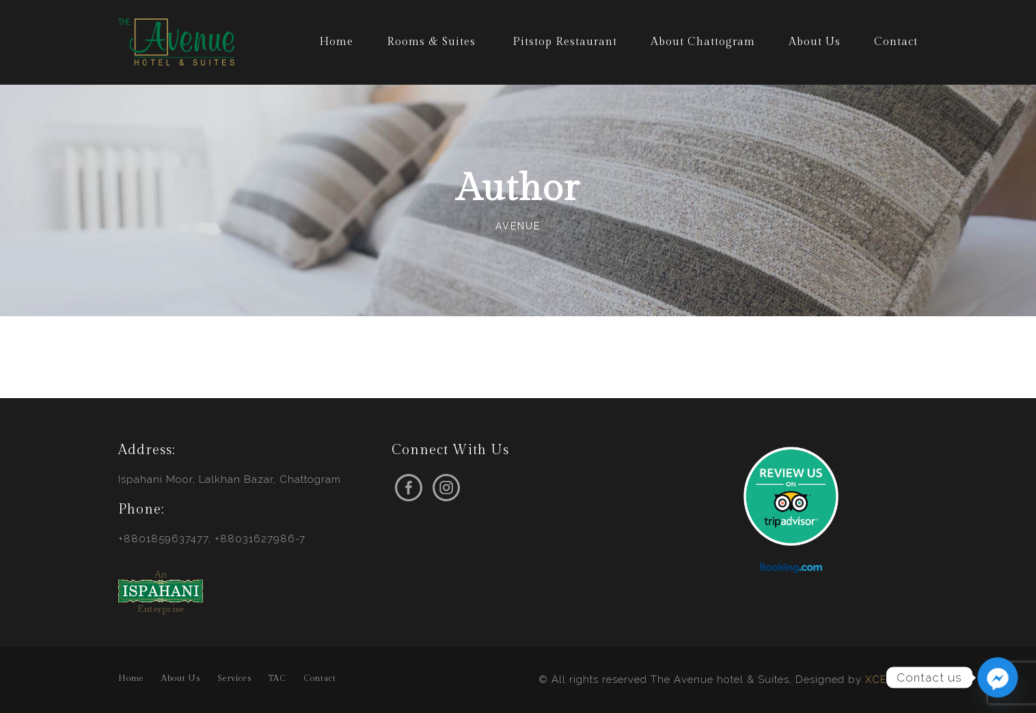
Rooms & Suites (431, 42)
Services (234, 678)
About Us (815, 42)
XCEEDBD (891, 679)
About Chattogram (703, 42)
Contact (896, 42)
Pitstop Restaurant (565, 42)
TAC (277, 678)
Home (336, 42)
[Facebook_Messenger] (997, 677)
